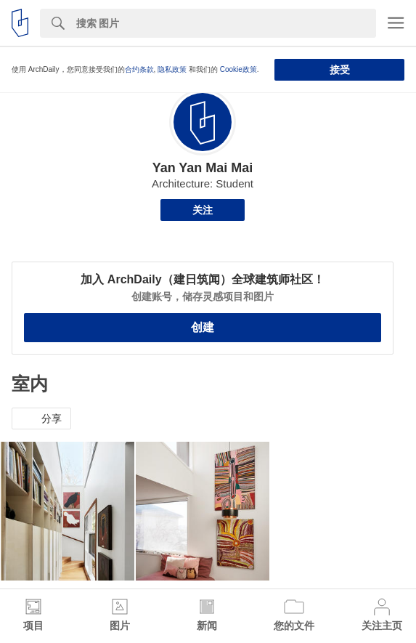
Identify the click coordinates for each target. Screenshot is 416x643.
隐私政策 (172, 69)
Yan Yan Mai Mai (202, 168)
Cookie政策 (238, 69)
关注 (202, 210)
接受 (340, 70)
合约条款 (139, 69)
